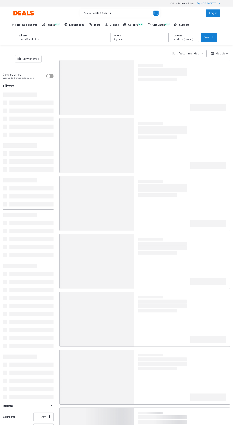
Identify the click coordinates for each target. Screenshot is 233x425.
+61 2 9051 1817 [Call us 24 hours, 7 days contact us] (209, 3)
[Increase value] (49, 416)
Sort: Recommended (188, 53)
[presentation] (120, 13)
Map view (219, 53)
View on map (28, 59)
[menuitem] (25, 25)
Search (209, 37)
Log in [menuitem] (213, 13)
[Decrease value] (37, 416)
